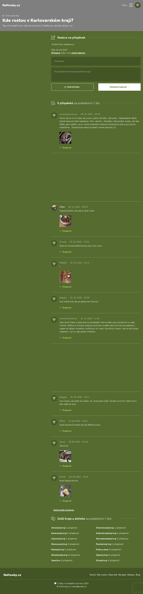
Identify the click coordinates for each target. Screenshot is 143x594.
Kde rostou (102, 575)
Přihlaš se (55, 53)
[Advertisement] (24, 79)
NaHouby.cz (11, 5)
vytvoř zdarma (78, 53)
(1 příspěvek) (64, 528)
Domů (93, 575)
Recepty (122, 575)
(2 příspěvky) (112, 538)
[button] (131, 5)
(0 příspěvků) (65, 533)
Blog (138, 575)
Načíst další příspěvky (63, 510)
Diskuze (130, 575)
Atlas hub (112, 575)
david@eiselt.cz (79, 586)
